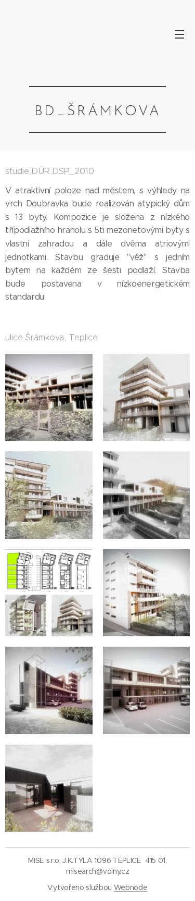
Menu (179, 34)
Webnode (131, 887)
